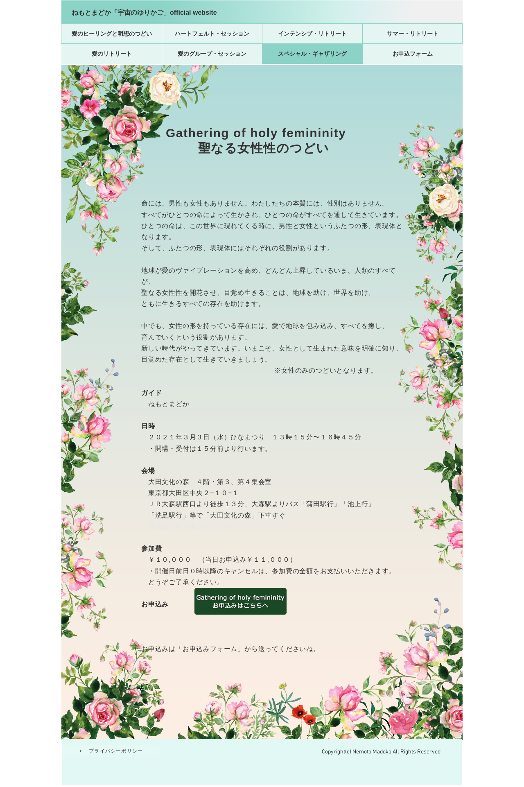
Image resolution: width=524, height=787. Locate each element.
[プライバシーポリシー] (111, 751)
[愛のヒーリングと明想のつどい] (111, 33)
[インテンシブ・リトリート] (312, 33)
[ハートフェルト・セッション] (212, 33)
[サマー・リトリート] (412, 33)
